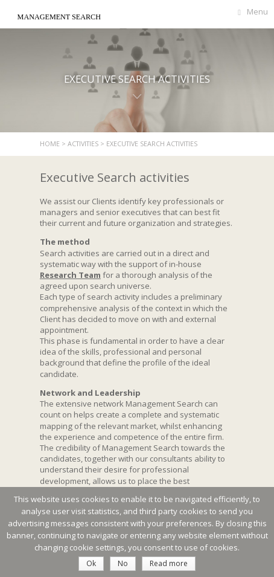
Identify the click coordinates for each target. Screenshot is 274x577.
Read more (169, 563)
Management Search (59, 17)
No (123, 563)
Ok (91, 563)
